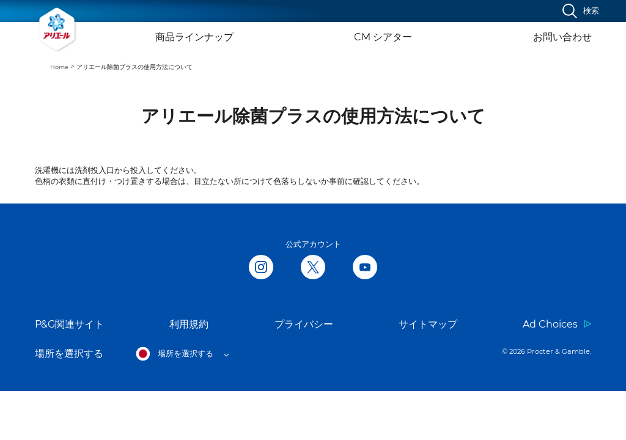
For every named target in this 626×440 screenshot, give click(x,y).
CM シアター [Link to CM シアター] (383, 37)
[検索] (580, 11)
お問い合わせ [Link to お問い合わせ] (562, 37)
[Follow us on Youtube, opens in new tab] (365, 268)
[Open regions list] (182, 354)
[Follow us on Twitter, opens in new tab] (313, 268)
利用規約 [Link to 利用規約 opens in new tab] (188, 324)
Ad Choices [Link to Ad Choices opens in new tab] (550, 324)
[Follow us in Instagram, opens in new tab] (261, 268)
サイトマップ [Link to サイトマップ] (428, 324)
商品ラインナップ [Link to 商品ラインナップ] (194, 37)
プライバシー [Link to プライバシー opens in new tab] (303, 324)
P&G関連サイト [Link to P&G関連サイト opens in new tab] (69, 324)
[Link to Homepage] (58, 29)
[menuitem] (63, 66)
